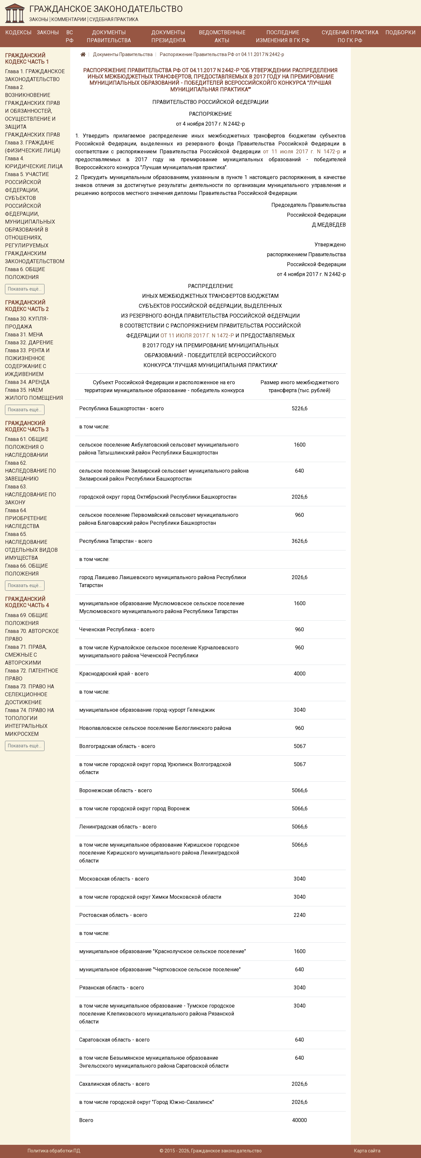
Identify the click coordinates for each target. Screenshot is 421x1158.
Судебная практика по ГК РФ (350, 36)
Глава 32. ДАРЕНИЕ (29, 342)
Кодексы (18, 32)
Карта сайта (367, 1150)
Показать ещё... (25, 289)
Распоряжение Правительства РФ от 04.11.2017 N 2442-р (222, 54)
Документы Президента (168, 36)
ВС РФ (70, 36)
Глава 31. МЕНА (24, 334)
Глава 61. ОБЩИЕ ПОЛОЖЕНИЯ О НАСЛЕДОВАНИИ (26, 447)
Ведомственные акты (222, 36)
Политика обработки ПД (54, 1150)
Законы (48, 32)
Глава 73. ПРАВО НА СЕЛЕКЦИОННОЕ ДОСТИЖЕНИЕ (29, 694)
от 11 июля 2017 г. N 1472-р (301, 151)
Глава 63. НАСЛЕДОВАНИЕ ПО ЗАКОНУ (30, 495)
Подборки (400, 32)
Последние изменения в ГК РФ (283, 36)
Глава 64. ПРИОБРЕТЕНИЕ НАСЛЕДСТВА (26, 518)
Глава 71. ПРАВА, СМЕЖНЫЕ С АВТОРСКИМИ (25, 655)
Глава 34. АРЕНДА (27, 382)
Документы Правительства (109, 36)
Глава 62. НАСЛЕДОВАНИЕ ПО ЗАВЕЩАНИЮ (30, 471)
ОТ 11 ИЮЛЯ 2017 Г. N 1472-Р (197, 335)
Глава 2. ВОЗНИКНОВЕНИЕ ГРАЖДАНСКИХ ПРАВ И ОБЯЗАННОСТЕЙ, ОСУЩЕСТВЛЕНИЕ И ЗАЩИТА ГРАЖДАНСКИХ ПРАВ (32, 111)
